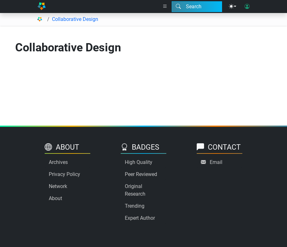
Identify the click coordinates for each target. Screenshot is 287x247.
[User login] (247, 7)
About (55, 198)
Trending (134, 206)
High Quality (138, 162)
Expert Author (140, 218)
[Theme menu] (232, 7)
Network (58, 186)
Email (216, 162)
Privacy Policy (64, 174)
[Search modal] (197, 6)
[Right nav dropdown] (165, 7)
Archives (58, 162)
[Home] (41, 6)
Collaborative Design (75, 19)
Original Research (135, 190)
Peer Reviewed (141, 174)
